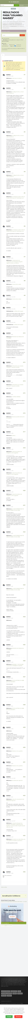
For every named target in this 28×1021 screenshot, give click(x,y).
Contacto (9, 995)
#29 (24, 727)
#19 (24, 469)
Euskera (13, 435)
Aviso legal (20, 993)
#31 (24, 762)
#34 (24, 819)
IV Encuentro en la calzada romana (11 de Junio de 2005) (14, 366)
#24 (24, 616)
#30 (24, 747)
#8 (24, 280)
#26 (24, 660)
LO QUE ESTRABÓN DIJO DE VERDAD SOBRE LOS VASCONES (15, 509)
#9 (24, 295)
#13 (24, 362)
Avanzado (22, 5)
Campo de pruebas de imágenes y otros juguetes (14, 452)
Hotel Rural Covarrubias (8, 900)
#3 (24, 131)
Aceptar (9, 1016)
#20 (24, 490)
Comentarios (3, 55)
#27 (24, 676)
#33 (24, 795)
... (12, 620)
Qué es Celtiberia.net (5, 991)
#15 (24, 393)
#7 (24, 256)
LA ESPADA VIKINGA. (16, 396)
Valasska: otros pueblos (17, 751)
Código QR (13, 8)
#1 (24, 74)
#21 (24, 505)
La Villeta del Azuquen (18, 311)
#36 (24, 871)
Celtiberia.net (14, 2)
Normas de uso (13, 991)
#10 (24, 307)
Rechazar (18, 1016)
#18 (24, 447)
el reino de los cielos (16, 284)
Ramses (8, 75)
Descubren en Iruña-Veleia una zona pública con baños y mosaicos (15, 840)
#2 (24, 88)
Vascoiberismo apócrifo (17, 780)
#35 (24, 835)
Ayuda (19, 991)
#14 (24, 381)
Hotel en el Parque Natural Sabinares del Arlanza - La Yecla (14, 901)
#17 (24, 431)
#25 (24, 644)
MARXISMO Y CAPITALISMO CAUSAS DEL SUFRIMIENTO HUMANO (15, 665)
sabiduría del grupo (19, 68)
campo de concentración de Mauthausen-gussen (15, 800)
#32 (24, 776)
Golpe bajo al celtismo (17, 78)
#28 (24, 704)
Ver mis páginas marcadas (6, 925)
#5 (24, 193)
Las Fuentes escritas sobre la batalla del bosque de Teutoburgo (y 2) (15, 197)
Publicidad (4, 995)
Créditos (14, 993)
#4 (24, 171)
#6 (24, 226)
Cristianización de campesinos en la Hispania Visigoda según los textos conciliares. (14, 262)
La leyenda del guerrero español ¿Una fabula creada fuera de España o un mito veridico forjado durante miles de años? (15, 825)
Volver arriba (4, 887)
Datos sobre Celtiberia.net (6, 993)
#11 (24, 321)
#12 (24, 333)
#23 (24, 584)
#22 (24, 531)
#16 (24, 413)
